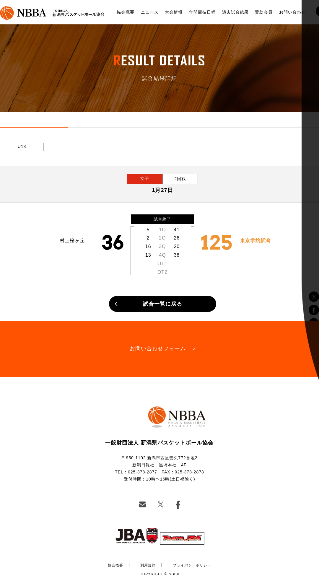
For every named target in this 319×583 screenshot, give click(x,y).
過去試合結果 (235, 12)
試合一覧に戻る (162, 304)
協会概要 (125, 12)
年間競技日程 (202, 12)
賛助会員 (264, 12)
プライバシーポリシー (192, 565)
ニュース (150, 12)
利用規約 (148, 565)
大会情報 (174, 12)
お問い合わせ (292, 12)
